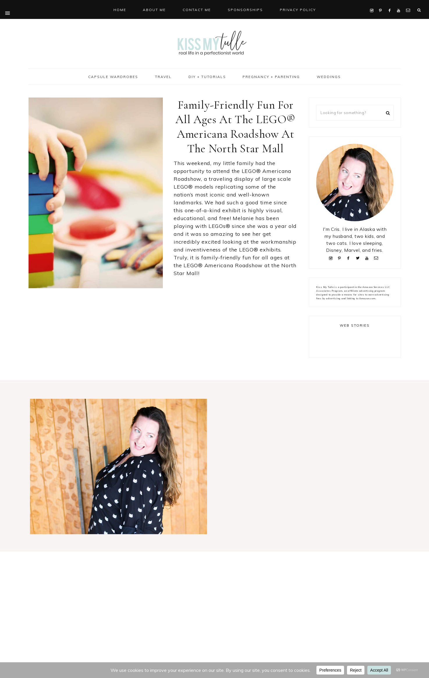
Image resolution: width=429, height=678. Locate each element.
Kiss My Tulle (214, 43)
